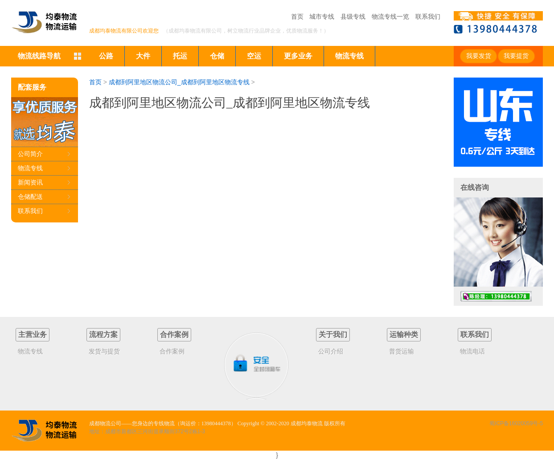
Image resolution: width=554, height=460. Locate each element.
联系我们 (427, 16)
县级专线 (353, 16)
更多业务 (298, 56)
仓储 (217, 56)
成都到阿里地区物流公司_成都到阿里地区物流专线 (179, 82)
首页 (297, 16)
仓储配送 (30, 196)
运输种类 (404, 334)
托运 (180, 56)
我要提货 (516, 56)
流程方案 (103, 334)
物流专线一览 (390, 16)
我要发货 (478, 56)
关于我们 (333, 334)
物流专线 (349, 56)
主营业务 (32, 334)
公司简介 (30, 153)
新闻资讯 (30, 182)
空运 (254, 56)
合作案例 (174, 334)
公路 (106, 56)
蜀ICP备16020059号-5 (516, 423)
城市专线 (321, 16)
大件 (143, 56)
